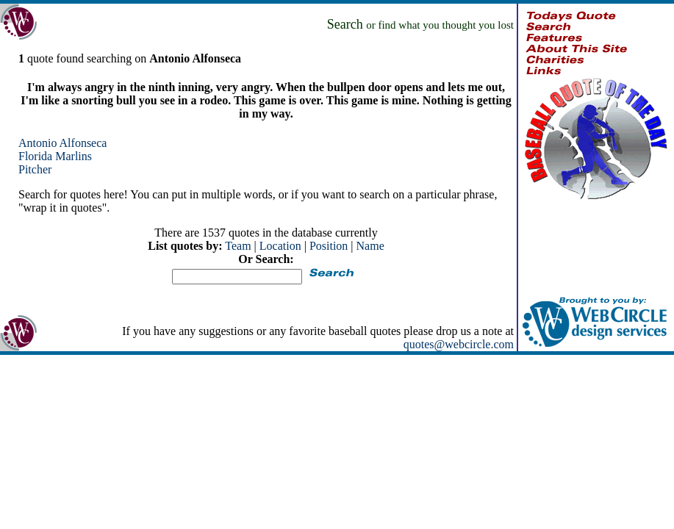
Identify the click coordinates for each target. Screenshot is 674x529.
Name (370, 246)
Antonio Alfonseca (62, 143)
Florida (35, 156)
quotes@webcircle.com (459, 344)
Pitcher (34, 169)
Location (280, 246)
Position (328, 246)
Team (238, 246)
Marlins (73, 156)
